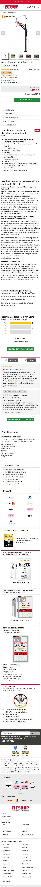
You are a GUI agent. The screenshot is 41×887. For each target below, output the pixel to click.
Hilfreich (6, 386)
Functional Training (8, 870)
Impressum (25, 828)
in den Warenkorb (26, 100)
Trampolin (25, 851)
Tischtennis (6, 854)
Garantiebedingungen (11, 117)
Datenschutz (25, 825)
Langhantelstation (27, 867)
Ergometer (25, 844)
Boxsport (5, 860)
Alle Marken (6, 881)
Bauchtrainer (26, 870)
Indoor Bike (6, 857)
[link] (11, 497)
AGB (4, 825)
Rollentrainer (25, 864)
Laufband (6, 847)
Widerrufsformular (8, 834)
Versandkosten (7, 831)
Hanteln (24, 857)
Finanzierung (28, 94)
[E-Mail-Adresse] (15, 733)
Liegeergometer (26, 860)
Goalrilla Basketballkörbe (9, 12)
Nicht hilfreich (15, 386)
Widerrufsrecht (26, 831)
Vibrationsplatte (26, 877)
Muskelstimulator (8, 877)
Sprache (31, 360)
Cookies (5, 828)
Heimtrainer (6, 864)
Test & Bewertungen (11, 121)
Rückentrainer (7, 873)
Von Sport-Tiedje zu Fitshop (9, 760)
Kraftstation (6, 851)
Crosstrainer (6, 844)
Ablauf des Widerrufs (27, 834)
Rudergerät (25, 847)
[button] (3, 33)
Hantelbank (25, 854)
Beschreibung (9, 114)
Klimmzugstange (27, 873)
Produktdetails (9, 110)
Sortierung (12, 360)
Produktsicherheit (10, 125)
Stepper (5, 867)
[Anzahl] (7, 100)
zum (6, 816)
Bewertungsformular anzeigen (20, 349)
